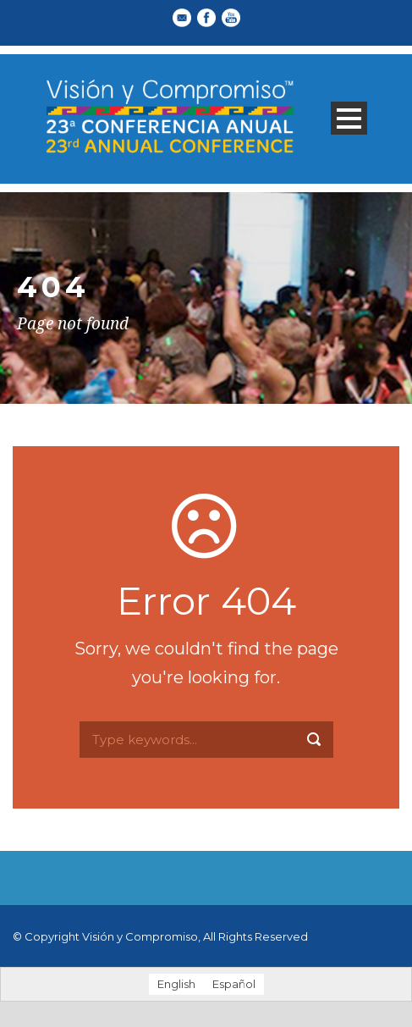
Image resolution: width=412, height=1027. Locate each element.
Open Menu (349, 118)
